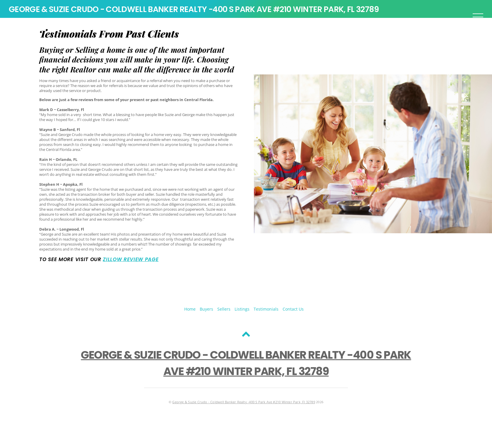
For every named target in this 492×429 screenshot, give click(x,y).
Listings (242, 309)
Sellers (223, 309)
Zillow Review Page (130, 259)
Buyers (206, 309)
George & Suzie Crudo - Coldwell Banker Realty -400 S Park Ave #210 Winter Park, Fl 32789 (243, 402)
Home (190, 309)
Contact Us (293, 309)
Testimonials (266, 309)
